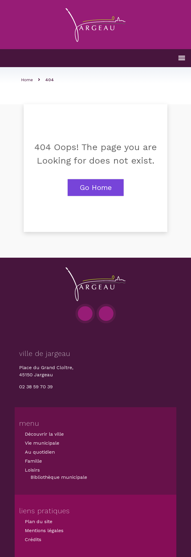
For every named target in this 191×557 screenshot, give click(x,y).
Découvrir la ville (44, 434)
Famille (33, 461)
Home (27, 79)
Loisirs (32, 470)
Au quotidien (40, 452)
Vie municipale (42, 443)
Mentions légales (44, 530)
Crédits (33, 539)
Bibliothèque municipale (59, 477)
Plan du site (38, 521)
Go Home (96, 187)
